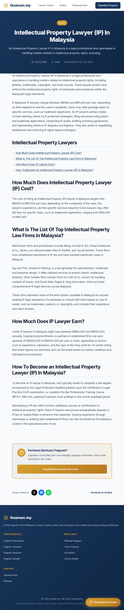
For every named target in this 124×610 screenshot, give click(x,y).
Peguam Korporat (12, 552)
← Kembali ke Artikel (100, 492)
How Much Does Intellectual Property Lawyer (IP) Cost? (49, 152)
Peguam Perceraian (14, 540)
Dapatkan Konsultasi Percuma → (62, 469)
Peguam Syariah (12, 558)
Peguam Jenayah (12, 546)
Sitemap (8, 581)
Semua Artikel (71, 558)
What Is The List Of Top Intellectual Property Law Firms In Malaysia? (56, 158)
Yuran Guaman (71, 546)
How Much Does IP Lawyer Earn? (35, 164)
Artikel (63, 5)
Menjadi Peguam (73, 540)
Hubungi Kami (79, 5)
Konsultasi (69, 552)
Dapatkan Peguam (107, 5)
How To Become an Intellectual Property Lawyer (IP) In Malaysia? (54, 170)
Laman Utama (46, 5)
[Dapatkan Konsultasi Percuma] (103, 602)
